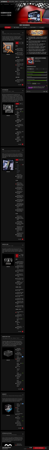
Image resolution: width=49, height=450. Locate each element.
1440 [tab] (37, 68)
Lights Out (12, 4)
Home (1, 4)
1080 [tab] (30, 68)
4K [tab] (43, 68)
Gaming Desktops (6, 4)
